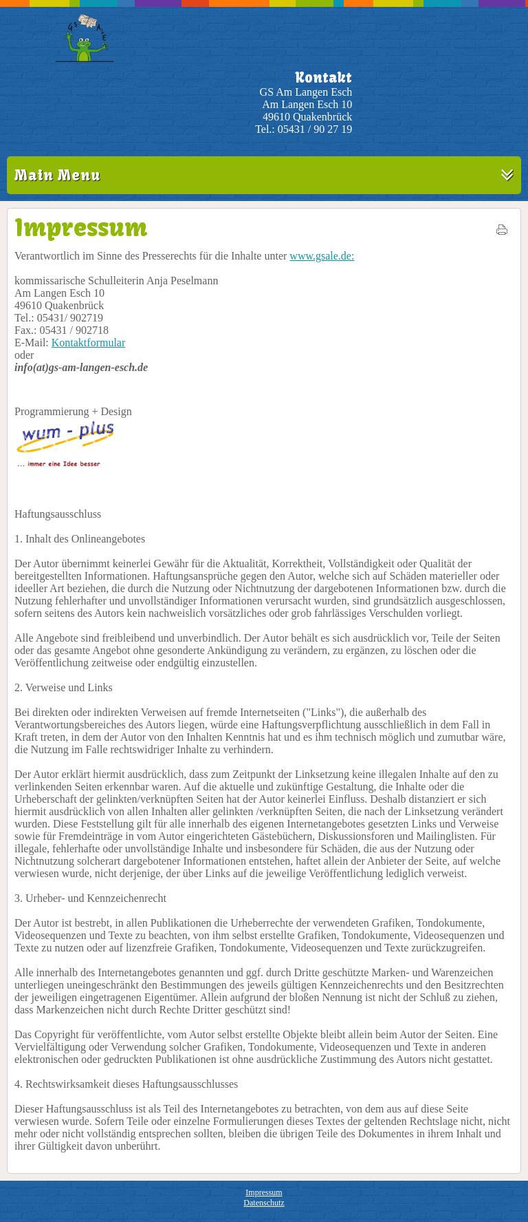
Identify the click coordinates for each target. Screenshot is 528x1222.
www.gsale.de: (321, 256)
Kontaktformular (89, 342)
